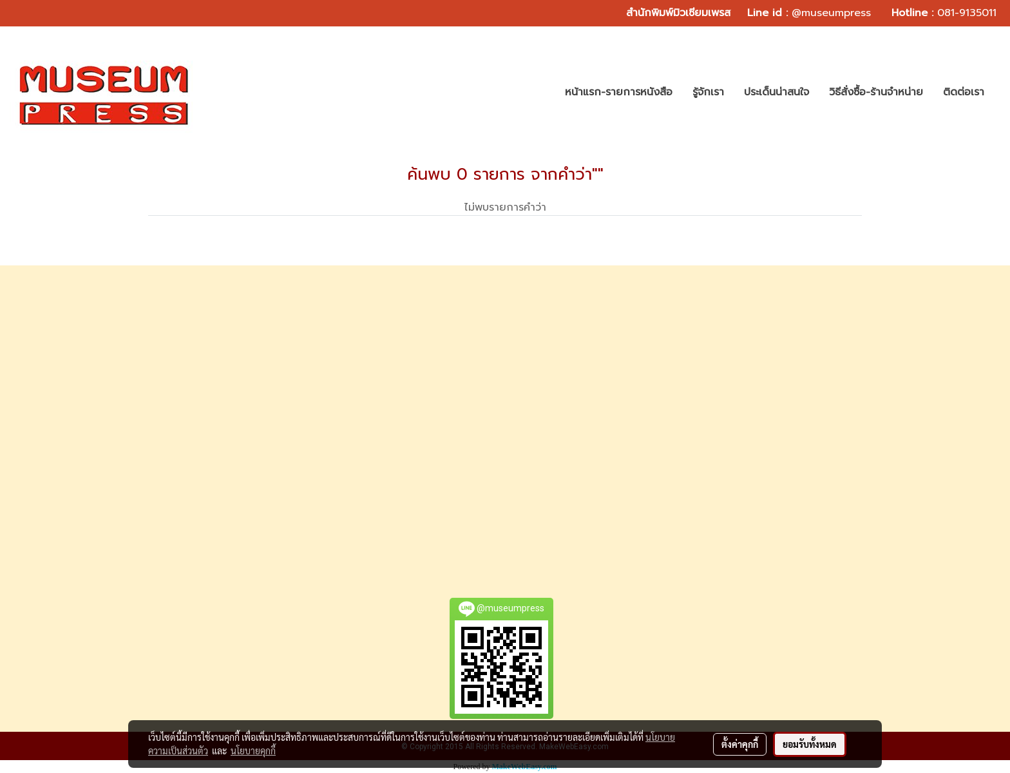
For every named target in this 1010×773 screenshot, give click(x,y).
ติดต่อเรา (963, 92)
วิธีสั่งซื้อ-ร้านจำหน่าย (876, 92)
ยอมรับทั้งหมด (810, 744)
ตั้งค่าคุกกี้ (739, 744)
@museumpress (831, 13)
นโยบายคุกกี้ (253, 750)
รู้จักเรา (708, 92)
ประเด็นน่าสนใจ (776, 92)
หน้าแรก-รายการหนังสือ (618, 92)
